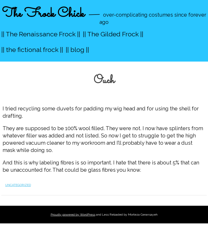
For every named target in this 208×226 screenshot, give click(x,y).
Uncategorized (18, 185)
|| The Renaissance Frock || (40, 34)
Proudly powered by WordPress (73, 214)
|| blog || (77, 50)
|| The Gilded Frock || (113, 34)
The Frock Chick (43, 13)
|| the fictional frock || (32, 50)
